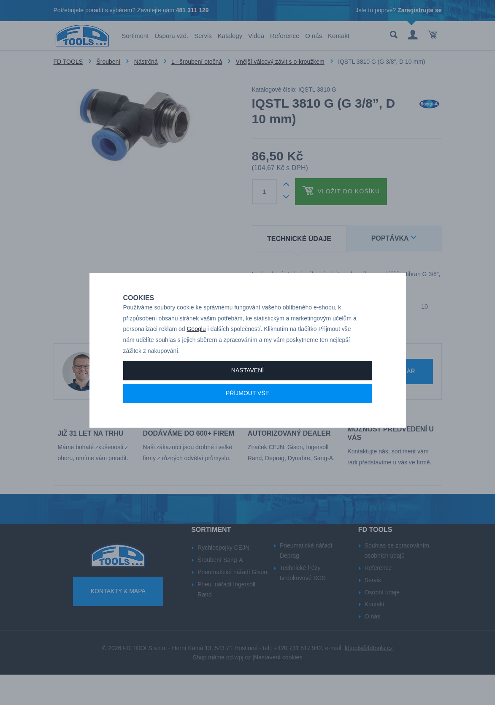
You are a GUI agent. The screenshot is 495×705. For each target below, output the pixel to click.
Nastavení (247, 387)
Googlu (196, 346)
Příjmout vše (247, 410)
